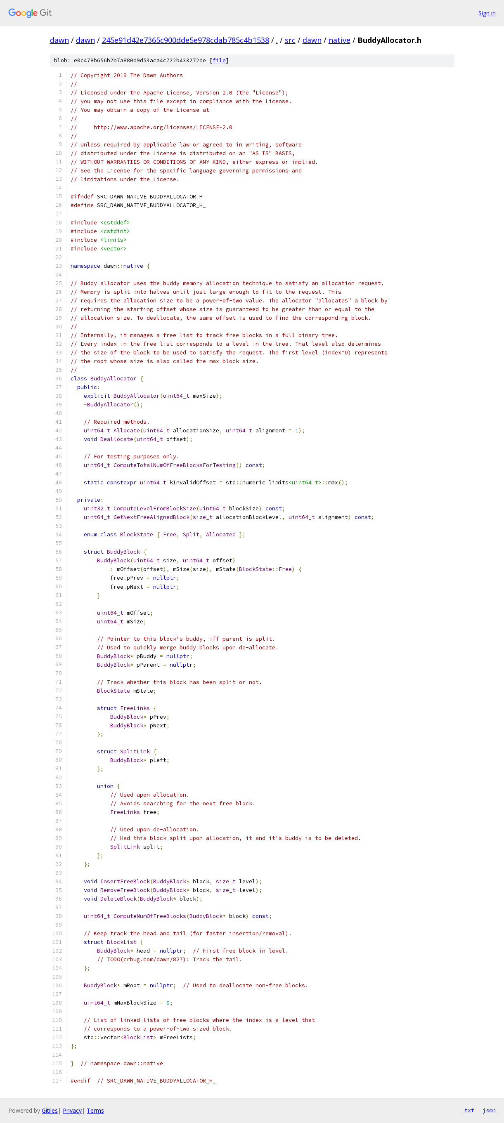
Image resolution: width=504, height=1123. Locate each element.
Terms (95, 1110)
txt (469, 1110)
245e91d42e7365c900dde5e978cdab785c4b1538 (185, 40)
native (339, 40)
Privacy (72, 1110)
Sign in (487, 13)
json (489, 1110)
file (219, 60)
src (290, 40)
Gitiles (50, 1110)
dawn (59, 40)
